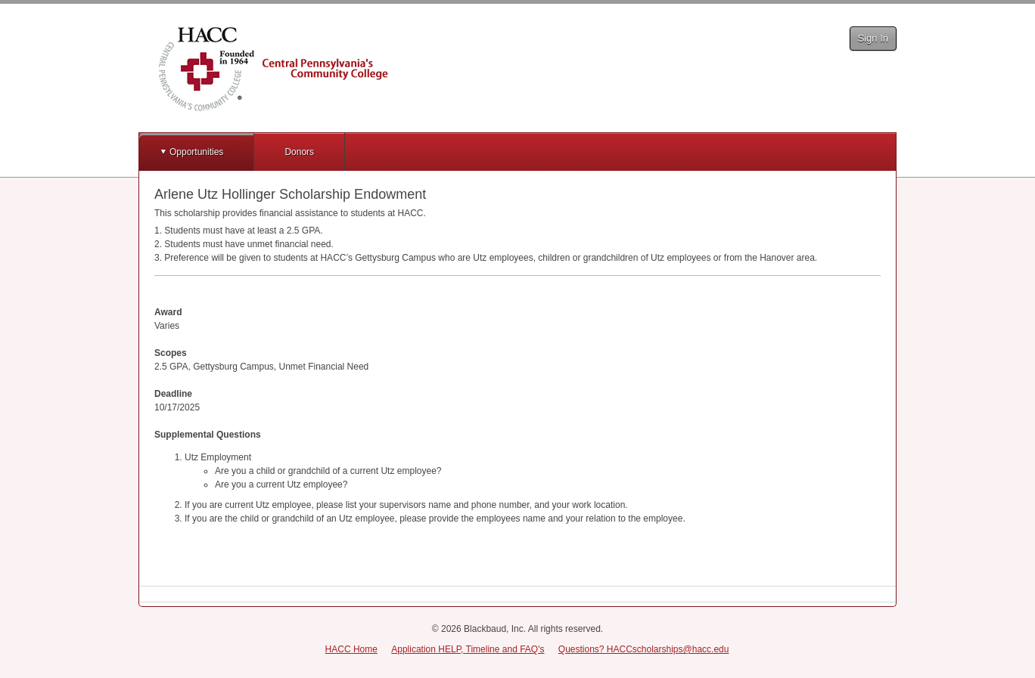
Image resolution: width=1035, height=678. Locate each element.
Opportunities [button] (196, 152)
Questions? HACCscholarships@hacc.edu (643, 649)
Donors (299, 152)
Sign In (873, 38)
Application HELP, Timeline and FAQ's (467, 649)
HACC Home (351, 649)
